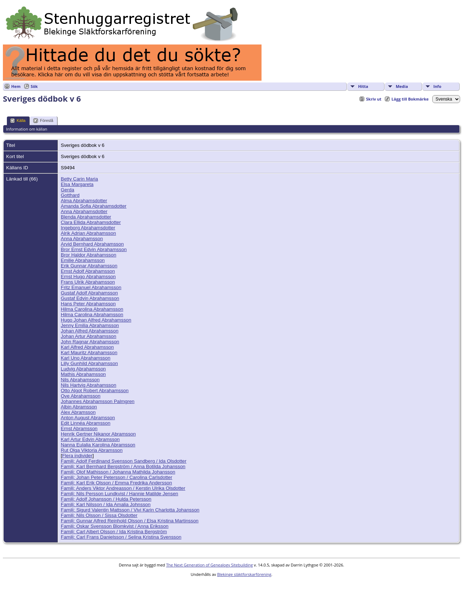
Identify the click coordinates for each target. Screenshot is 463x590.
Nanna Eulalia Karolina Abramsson (98, 444)
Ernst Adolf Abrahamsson (88, 271)
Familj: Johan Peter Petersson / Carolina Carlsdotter (116, 477)
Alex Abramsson (78, 412)
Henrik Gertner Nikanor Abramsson (98, 434)
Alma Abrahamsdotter (84, 200)
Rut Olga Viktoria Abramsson (92, 450)
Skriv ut (373, 99)
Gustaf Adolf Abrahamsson (89, 293)
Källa (17, 120)
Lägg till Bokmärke (410, 99)
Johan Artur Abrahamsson (88, 336)
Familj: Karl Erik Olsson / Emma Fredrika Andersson (116, 482)
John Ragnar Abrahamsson (90, 341)
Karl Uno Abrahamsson (85, 358)
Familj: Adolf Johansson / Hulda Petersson (106, 499)
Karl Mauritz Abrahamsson (89, 352)
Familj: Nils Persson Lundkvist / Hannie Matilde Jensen (119, 493)
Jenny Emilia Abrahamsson (90, 325)
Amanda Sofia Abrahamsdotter (94, 206)
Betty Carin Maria (79, 179)
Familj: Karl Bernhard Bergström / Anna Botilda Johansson (123, 466)
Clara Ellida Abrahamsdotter (91, 222)
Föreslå (43, 120)
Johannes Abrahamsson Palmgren (98, 401)
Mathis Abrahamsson (83, 374)
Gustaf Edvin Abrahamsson (90, 298)
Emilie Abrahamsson (83, 260)
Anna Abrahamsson (82, 238)
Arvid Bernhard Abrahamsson (92, 244)
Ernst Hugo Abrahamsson (88, 276)
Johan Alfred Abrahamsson (89, 331)
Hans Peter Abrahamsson (88, 303)
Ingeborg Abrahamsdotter (88, 227)
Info (437, 86)
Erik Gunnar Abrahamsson (89, 265)
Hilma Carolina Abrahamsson (92, 309)
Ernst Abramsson (79, 428)
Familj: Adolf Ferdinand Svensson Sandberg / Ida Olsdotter (123, 461)
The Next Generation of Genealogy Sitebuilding (209, 565)
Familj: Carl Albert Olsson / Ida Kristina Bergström (114, 531)
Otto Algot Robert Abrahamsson (94, 390)
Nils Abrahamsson (80, 379)
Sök (34, 86)
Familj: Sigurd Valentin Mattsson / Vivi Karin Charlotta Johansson (130, 510)
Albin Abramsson (79, 406)
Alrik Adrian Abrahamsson (88, 233)
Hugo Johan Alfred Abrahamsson (96, 320)
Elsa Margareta (77, 184)
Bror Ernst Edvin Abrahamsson (94, 249)
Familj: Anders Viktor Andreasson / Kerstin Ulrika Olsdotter (123, 488)
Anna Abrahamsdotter (84, 211)
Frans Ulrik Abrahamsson (88, 282)
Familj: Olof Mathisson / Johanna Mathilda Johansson (118, 472)
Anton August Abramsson (88, 417)
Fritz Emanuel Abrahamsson (91, 287)
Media (402, 86)
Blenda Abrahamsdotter (86, 217)
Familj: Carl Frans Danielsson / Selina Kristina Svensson (121, 537)
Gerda (67, 189)
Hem (16, 86)
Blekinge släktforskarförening (244, 574)
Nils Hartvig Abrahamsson (88, 385)
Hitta (363, 86)
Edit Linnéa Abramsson (85, 423)
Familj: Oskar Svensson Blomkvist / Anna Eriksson (115, 526)
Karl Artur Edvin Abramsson (90, 439)
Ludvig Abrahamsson (83, 369)
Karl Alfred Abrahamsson (87, 347)
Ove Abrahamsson (81, 396)
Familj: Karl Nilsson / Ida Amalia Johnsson (105, 504)
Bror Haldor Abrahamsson (88, 255)
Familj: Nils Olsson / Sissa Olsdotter (99, 515)
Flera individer (77, 455)
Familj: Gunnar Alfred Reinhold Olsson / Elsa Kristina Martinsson (130, 520)
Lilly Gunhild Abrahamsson (89, 363)
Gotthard (70, 195)
